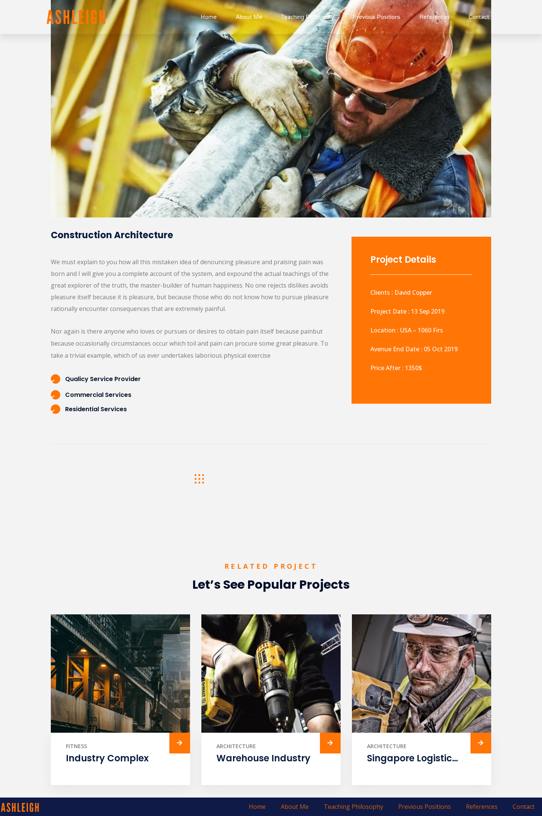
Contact (479, 17)
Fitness (76, 746)
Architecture (236, 746)
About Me (249, 17)
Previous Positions (376, 17)
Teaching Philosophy (307, 17)
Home (209, 17)
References (434, 17)
